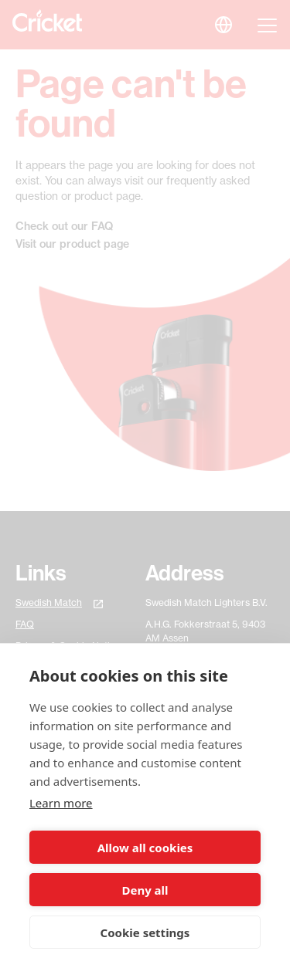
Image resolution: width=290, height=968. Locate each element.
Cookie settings (145, 932)
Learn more (61, 803)
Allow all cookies (145, 847)
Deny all (144, 890)
